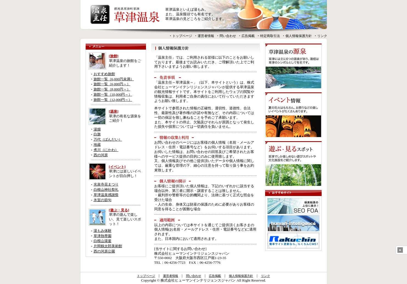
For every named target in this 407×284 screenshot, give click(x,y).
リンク (322, 36)
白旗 (97, 134)
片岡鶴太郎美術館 (108, 246)
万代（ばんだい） (108, 139)
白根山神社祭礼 (106, 190)
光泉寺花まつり (106, 184)
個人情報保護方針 (298, 36)
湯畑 (97, 129)
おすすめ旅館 (104, 74)
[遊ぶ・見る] (119, 210)
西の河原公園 (104, 251)
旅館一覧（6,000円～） (112, 84)
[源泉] (114, 111)
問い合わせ (228, 36)
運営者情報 (206, 36)
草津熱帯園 (102, 236)
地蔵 (97, 145)
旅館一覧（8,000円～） (112, 89)
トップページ (182, 36)
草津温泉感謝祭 (106, 195)
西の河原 (101, 155)
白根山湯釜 (102, 241)
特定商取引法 (270, 36)
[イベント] (117, 167)
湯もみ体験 (102, 231)
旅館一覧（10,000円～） (113, 94)
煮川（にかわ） (106, 150)
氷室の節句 (102, 200)
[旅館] (114, 56)
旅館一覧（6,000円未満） (114, 79)
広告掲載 (248, 36)
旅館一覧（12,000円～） (113, 100)
